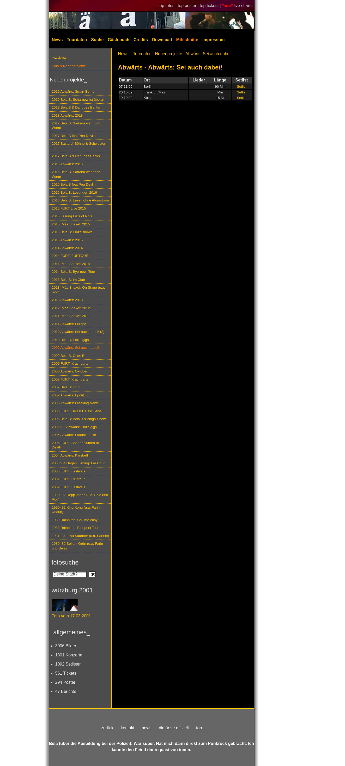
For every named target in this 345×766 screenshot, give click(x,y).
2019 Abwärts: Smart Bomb (73, 91)
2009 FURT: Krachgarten (71, 363)
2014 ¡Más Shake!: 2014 (71, 264)
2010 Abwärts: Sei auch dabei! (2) (78, 332)
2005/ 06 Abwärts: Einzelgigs (74, 427)
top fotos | (168, 5)
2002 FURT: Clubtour (68, 479)
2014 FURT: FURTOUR (70, 256)
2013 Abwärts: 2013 (67, 300)
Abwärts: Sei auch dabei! (208, 54)
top (199, 728)
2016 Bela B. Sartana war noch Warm (76, 174)
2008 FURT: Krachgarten (71, 379)
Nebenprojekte (168, 54)
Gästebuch (118, 39)
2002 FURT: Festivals (68, 487)
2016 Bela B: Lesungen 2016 (74, 192)
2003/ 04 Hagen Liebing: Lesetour (78, 463)
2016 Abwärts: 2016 (67, 164)
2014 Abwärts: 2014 (67, 248)
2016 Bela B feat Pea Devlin (74, 184)
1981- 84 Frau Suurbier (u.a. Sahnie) (80, 536)
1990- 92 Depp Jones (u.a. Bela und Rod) (80, 497)
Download (162, 39)
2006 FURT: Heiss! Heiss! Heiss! (77, 411)
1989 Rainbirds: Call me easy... (76, 520)
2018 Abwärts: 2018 (67, 115)
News (57, 39)
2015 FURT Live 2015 (69, 208)
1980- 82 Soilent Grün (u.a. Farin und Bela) (77, 546)
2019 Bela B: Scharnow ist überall (78, 100)
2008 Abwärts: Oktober (70, 371)
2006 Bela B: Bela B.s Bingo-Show (79, 419)
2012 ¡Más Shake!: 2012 (71, 308)
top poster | (189, 5)
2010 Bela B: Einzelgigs (70, 340)
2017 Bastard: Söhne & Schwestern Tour (79, 146)
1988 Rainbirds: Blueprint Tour (75, 528)
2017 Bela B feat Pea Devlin (74, 136)
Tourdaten (77, 39)
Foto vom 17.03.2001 (71, 616)
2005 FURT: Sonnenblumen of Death (75, 445)
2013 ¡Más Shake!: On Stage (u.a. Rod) (78, 290)
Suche (97, 39)
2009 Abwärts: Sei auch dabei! (75, 348)
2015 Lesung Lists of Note (72, 216)
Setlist (241, 86)
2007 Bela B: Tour (66, 387)
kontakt (127, 728)
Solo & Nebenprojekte (69, 66)
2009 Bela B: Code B (68, 356)
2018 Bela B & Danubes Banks (76, 107)
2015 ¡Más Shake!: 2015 (71, 224)
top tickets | (211, 5)
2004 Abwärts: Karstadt (70, 455)
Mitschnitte (187, 39)
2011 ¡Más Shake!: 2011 (71, 316)
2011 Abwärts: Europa (69, 324)
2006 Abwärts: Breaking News (75, 403)
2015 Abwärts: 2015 (67, 240)
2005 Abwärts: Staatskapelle (74, 435)
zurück (107, 728)
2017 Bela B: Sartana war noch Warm (76, 125)
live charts (243, 5)
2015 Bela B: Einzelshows (72, 232)
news (146, 728)
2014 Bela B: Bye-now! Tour (73, 272)
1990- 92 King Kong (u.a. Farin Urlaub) (76, 509)
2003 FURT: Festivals (68, 471)
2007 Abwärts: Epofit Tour (72, 395)
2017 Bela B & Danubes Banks (76, 156)
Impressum (213, 39)
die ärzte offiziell (174, 728)
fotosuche (65, 562)
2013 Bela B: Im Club (68, 280)
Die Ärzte (59, 58)
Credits (141, 39)
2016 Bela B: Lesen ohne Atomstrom (80, 200)
